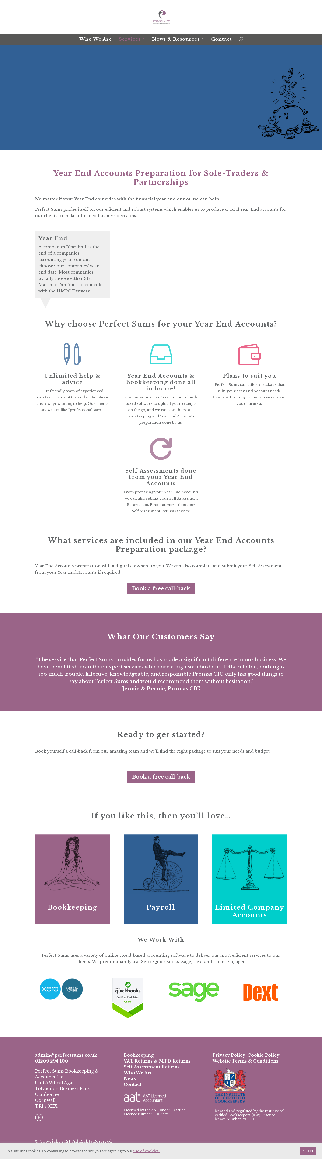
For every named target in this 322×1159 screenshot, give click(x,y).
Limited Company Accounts (249, 911)
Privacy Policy (228, 1055)
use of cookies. (146, 1151)
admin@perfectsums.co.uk (66, 1055)
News (130, 1078)
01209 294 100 (51, 1061)
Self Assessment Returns (152, 1067)
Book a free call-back (161, 588)
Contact (221, 39)
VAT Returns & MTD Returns (157, 1061)
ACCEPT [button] (308, 1151)
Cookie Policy (263, 1055)
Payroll (161, 907)
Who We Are (95, 39)
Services (130, 39)
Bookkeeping (72, 907)
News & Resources (176, 39)
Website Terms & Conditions (245, 1061)
